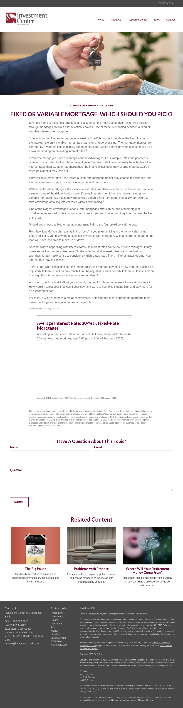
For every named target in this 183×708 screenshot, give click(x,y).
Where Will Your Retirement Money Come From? (147, 570)
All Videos (56, 641)
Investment (57, 616)
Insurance (56, 623)
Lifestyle (55, 634)
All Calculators (59, 645)
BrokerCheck (141, 614)
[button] (116, 19)
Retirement (57, 612)
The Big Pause (35, 569)
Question (16, 470)
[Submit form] (19, 502)
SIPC (166, 660)
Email (98, 447)
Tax (53, 627)
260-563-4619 (163, 3)
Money (54, 630)
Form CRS (90, 608)
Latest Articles (58, 637)
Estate (54, 620)
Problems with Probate (91, 569)
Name (14, 447)
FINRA (161, 660)
